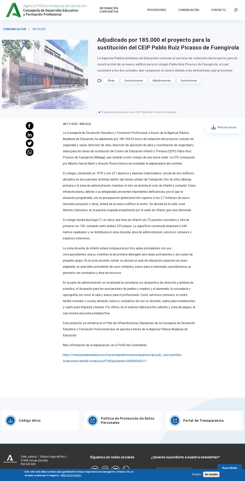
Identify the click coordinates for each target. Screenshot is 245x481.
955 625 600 (28, 464)
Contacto (218, 10)
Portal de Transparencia (203, 420)
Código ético (30, 420)
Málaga (85, 123)
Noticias (39, 29)
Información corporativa (109, 10)
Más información (71, 476)
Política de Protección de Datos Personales (127, 420)
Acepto (196, 474)
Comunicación (188, 10)
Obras (111, 80)
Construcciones (133, 80)
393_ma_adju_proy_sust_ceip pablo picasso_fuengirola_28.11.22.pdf (224, 127)
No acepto (211, 474)
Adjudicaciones (162, 80)
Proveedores (156, 10)
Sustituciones (188, 80)
